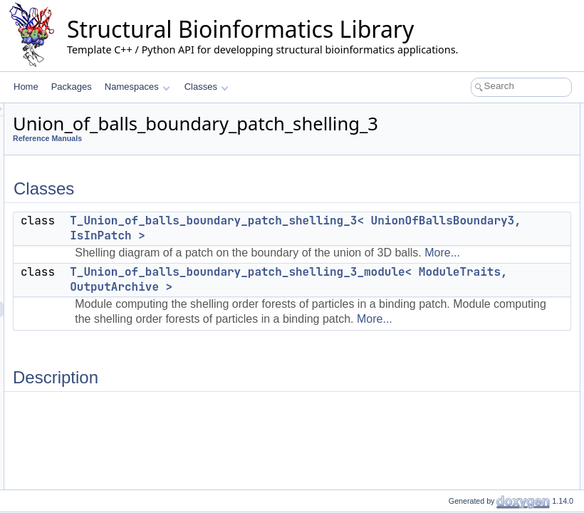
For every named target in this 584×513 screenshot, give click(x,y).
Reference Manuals (225, 138)
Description (446, 158)
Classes (206, 86)
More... (300, 267)
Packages (71, 86)
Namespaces (137, 86)
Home (26, 86)
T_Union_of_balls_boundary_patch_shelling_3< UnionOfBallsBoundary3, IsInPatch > (395, 228)
